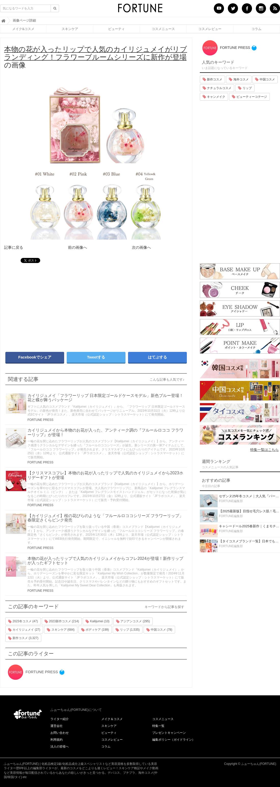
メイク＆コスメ (112, 719)
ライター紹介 (59, 719)
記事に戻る (13, 247)
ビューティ (116, 28)
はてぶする (157, 357)
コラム (256, 28)
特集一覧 (158, 726)
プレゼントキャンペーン (169, 733)
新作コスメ (212, 79)
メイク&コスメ (23, 28)
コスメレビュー (209, 28)
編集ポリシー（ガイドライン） (173, 739)
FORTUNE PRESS (40, 420)
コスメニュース (163, 28)
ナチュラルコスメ (217, 88)
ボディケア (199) (95, 630)
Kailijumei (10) (97, 621)
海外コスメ (238, 79)
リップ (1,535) (128, 630)
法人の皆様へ (59, 746)
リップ (244, 88)
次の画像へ (141, 247)
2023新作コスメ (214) (62, 621)
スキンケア (70, 28)
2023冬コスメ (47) (23, 621)
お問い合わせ (59, 733)
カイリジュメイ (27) (24, 630)
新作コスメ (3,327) (23, 638)
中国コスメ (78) (159, 630)
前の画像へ (77, 247)
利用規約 (56, 739)
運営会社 (56, 726)
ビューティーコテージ (249, 97)
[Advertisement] (48, 305)
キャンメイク (214, 97)
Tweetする (96, 357)
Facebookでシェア (34, 357)
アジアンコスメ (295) (133, 621)
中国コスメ (265, 79)
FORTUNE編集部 (231, 501)
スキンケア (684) (61, 630)
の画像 (95, 57)
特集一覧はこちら (264, 450)
